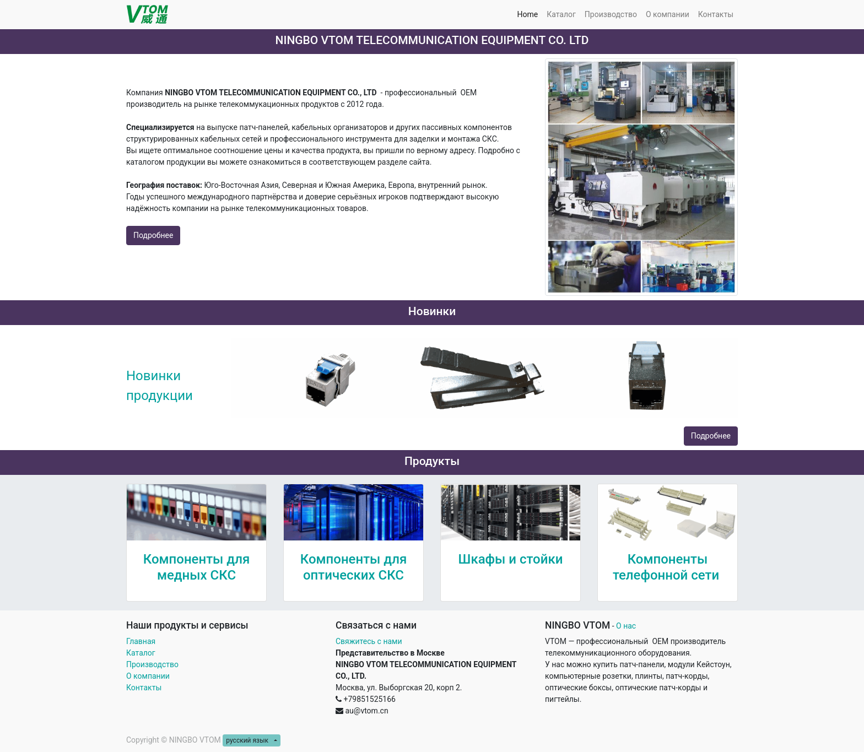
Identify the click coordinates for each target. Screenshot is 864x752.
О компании (148, 676)
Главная (140, 641)
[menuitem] (527, 14)
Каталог (140, 652)
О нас (626, 625)
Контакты (145, 687)
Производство (152, 664)
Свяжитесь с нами (369, 641)
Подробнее (153, 235)
